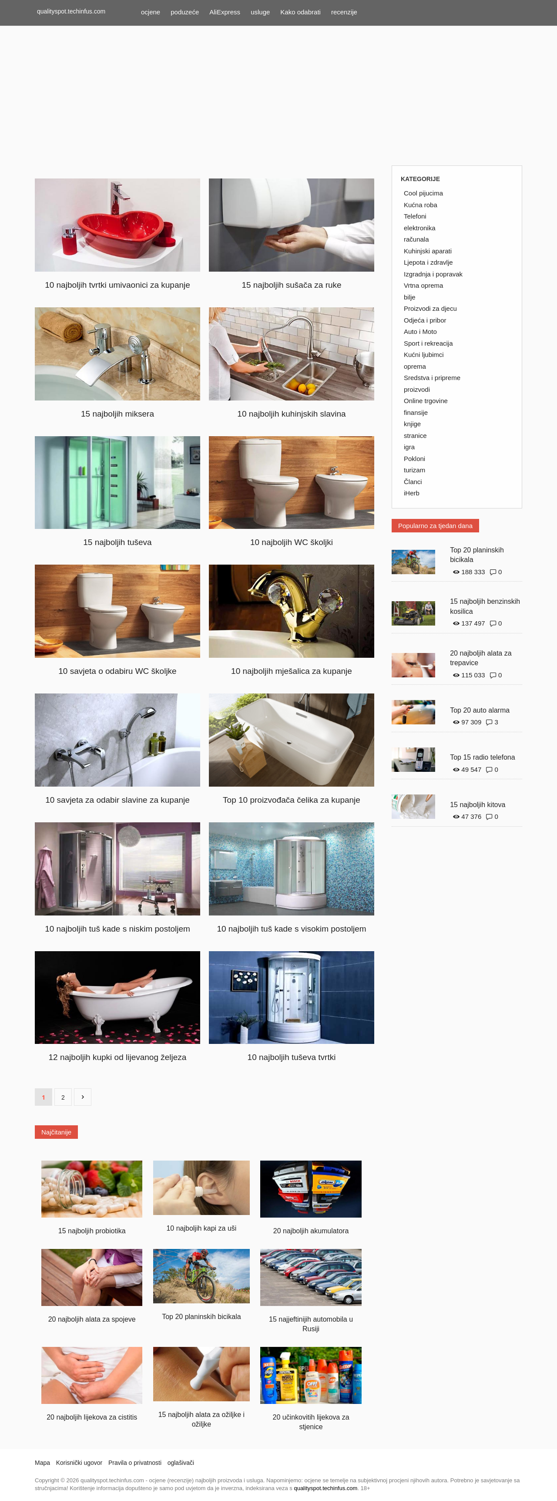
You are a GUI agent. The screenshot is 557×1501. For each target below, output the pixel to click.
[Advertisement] (278, 96)
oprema (415, 366)
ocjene (150, 12)
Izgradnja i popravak (433, 274)
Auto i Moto (420, 331)
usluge (260, 12)
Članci (413, 481)
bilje (410, 297)
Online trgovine (426, 400)
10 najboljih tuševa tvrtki (292, 1057)
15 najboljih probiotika (92, 1231)
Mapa (42, 1462)
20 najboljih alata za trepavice (480, 658)
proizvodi (417, 389)
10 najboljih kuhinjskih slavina (291, 413)
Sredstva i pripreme (432, 377)
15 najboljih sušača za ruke (291, 284)
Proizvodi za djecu (430, 308)
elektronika (420, 228)
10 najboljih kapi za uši (201, 1228)
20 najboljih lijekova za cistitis (92, 1417)
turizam (414, 470)
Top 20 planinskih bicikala (201, 1316)
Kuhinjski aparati (428, 251)
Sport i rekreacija (428, 343)
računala (416, 239)
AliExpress (224, 12)
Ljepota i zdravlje (428, 262)
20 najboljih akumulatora (311, 1231)
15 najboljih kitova (477, 804)
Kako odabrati (300, 12)
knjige (412, 423)
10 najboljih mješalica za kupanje (291, 671)
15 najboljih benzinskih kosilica (485, 606)
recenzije (344, 12)
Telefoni (415, 216)
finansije (416, 412)
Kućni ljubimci (424, 354)
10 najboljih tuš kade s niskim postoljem (117, 928)
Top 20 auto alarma (480, 710)
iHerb (411, 493)
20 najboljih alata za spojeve (92, 1319)
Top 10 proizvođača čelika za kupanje (291, 799)
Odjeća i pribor (425, 320)
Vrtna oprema (423, 285)
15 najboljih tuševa (117, 542)
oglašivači (181, 1462)
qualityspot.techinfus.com (71, 11)
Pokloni (414, 458)
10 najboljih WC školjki (291, 542)
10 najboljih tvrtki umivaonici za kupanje (117, 284)
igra (409, 447)
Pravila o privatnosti (134, 1462)
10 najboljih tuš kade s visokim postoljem (291, 928)
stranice (415, 435)
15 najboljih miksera (117, 413)
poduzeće (185, 12)
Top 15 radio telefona (482, 757)
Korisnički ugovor (79, 1462)
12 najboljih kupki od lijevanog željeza (118, 1057)
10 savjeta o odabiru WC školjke (117, 671)
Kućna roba (420, 205)
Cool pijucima (423, 193)
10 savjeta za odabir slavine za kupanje (117, 799)
